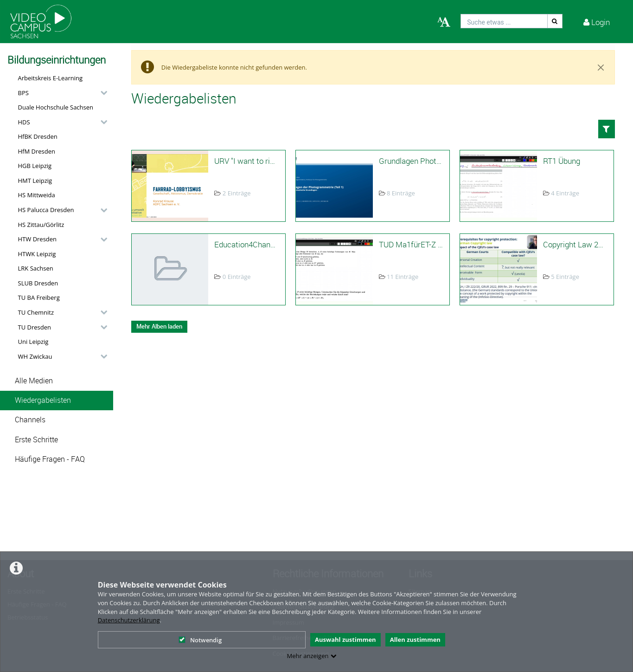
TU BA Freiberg (39, 297)
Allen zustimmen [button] (415, 639)
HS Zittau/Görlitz (41, 224)
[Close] (601, 67)
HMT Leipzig (35, 180)
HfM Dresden (37, 151)
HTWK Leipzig (37, 254)
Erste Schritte (36, 440)
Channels (30, 420)
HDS (24, 122)
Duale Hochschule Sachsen (56, 107)
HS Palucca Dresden (46, 210)
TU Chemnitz (36, 312)
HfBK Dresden (38, 136)
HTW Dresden (37, 239)
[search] (504, 21)
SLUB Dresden (38, 283)
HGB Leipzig (35, 166)
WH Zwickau (35, 356)
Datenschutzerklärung (129, 620)
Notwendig (200, 640)
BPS (23, 93)
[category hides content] (101, 92)
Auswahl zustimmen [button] (345, 639)
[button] (60, 92)
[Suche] (555, 21)
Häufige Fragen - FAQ (50, 459)
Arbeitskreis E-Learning (50, 78)
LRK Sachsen (35, 268)
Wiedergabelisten (43, 400)
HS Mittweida (36, 195)
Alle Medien (34, 381)
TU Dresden (34, 327)
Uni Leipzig (33, 341)
